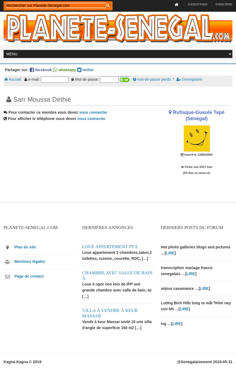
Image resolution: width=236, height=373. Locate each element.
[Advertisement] (79, 163)
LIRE (170, 253)
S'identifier (197, 4)
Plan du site (25, 247)
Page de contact (29, 276)
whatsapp (64, 70)
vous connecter (93, 112)
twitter (85, 70)
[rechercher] (56, 5)
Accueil (12, 79)
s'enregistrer (189, 79)
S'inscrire (223, 4)
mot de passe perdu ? (153, 79)
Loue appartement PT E (110, 246)
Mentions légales (29, 261)
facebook (41, 70)
